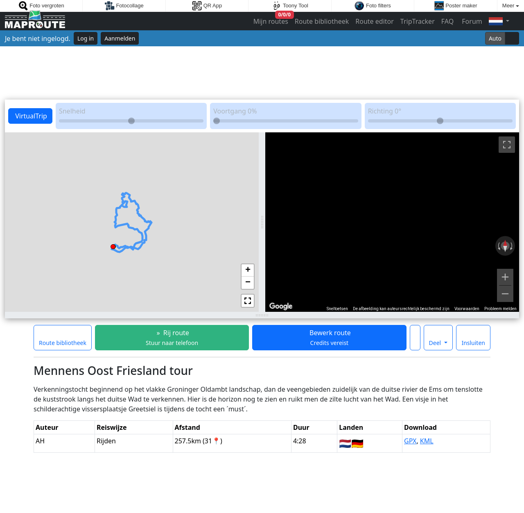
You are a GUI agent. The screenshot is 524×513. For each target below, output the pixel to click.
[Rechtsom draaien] (512, 246)
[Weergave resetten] (505, 246)
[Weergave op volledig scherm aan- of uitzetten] (507, 144)
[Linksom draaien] (498, 246)
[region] (392, 222)
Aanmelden (119, 38)
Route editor (374, 21)
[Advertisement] (262, 72)
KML (427, 440)
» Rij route (172, 337)
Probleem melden (500, 308)
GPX (410, 440)
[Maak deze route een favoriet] (415, 337)
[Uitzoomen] (505, 294)
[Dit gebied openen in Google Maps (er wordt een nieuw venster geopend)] (280, 306)
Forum (471, 21)
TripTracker (417, 21)
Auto (495, 38)
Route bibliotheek (322, 21)
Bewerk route (329, 337)
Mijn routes (271, 19)
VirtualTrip (30, 115)
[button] (113, 245)
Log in (85, 38)
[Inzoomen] (505, 277)
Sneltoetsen (337, 308)
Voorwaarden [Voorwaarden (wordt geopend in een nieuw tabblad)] (466, 308)
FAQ (447, 21)
